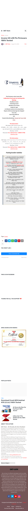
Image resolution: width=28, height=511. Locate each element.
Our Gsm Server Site (9, 508)
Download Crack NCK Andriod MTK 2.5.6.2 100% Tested (13, 401)
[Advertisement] (14, 14)
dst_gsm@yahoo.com (15, 454)
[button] (1, 30)
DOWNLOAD (14, 134)
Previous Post (5, 257)
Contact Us (18, 506)
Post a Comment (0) (14, 253)
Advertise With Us (19, 508)
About (12, 506)
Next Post (23, 257)
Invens (6, 35)
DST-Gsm (6, 31)
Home (2, 35)
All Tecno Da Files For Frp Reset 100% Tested (19, 408)
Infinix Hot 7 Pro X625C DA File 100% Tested (19, 417)
